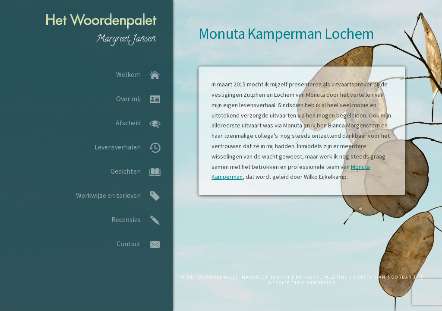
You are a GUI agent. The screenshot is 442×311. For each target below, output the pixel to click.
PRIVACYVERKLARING (322, 277)
